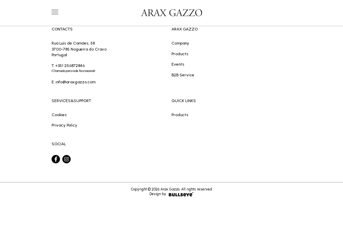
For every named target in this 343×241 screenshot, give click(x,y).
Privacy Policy (64, 125)
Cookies (59, 114)
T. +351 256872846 (112, 68)
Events (178, 64)
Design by (171, 194)
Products (180, 53)
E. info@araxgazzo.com (73, 81)
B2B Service (183, 74)
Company (180, 43)
